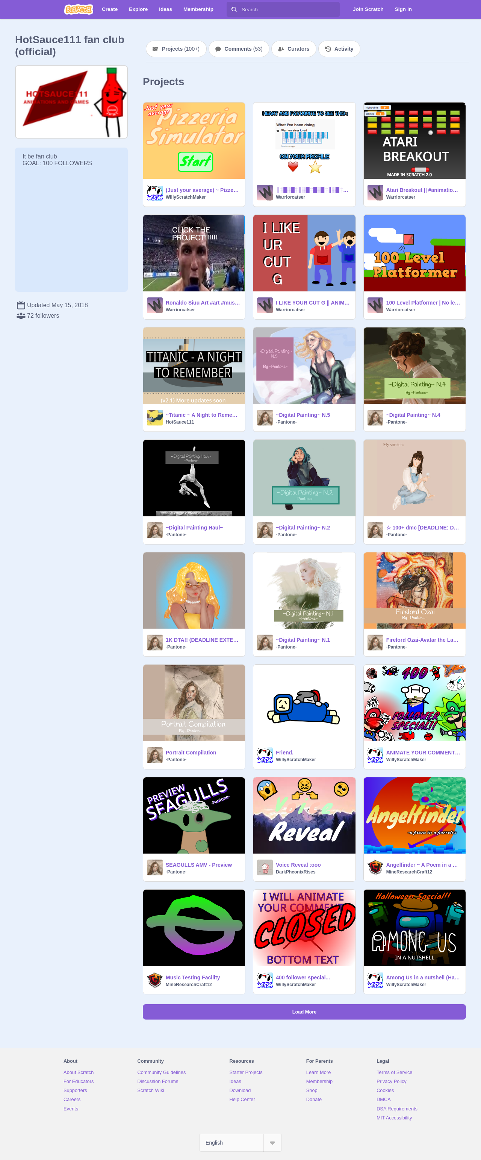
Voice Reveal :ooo (298, 865)
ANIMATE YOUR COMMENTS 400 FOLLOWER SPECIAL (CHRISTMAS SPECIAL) (423, 753)
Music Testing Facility (193, 977)
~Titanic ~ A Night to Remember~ (203, 415)
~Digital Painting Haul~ (194, 528)
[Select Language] (240, 1143)
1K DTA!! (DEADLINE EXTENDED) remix (203, 640)
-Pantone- (286, 422)
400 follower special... (303, 977)
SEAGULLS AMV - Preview (199, 865)
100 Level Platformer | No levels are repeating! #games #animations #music (423, 303)
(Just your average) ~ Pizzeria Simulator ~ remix (203, 190)
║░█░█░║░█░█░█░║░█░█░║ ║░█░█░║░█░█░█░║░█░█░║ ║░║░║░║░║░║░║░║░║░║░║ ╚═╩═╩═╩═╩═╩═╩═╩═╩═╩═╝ (313, 190)
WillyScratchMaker (186, 197)
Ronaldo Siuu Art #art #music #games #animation (203, 303)
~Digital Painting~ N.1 (303, 640)
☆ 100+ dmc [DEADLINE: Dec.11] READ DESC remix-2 (423, 528)
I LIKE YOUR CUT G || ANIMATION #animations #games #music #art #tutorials (313, 303)
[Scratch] (79, 9)
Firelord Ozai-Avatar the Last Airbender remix (423, 640)
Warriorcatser (290, 197)
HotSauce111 (180, 422)
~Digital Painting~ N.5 (303, 415)
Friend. (284, 753)
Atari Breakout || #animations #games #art (423, 190)
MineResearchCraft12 (409, 872)
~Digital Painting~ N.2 (303, 528)
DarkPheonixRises (295, 872)
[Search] (234, 9)
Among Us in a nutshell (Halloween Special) (423, 977)
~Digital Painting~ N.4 (413, 415)
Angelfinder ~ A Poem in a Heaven (423, 865)
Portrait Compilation (191, 753)
